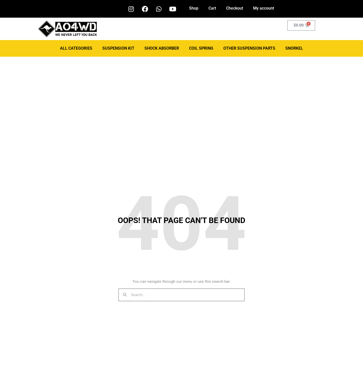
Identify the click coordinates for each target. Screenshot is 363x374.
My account (263, 8)
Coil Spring (201, 48)
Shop (193, 8)
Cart (212, 8)
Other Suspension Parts (249, 48)
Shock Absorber (161, 48)
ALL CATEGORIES (76, 48)
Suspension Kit (118, 48)
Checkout (234, 8)
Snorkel (294, 48)
